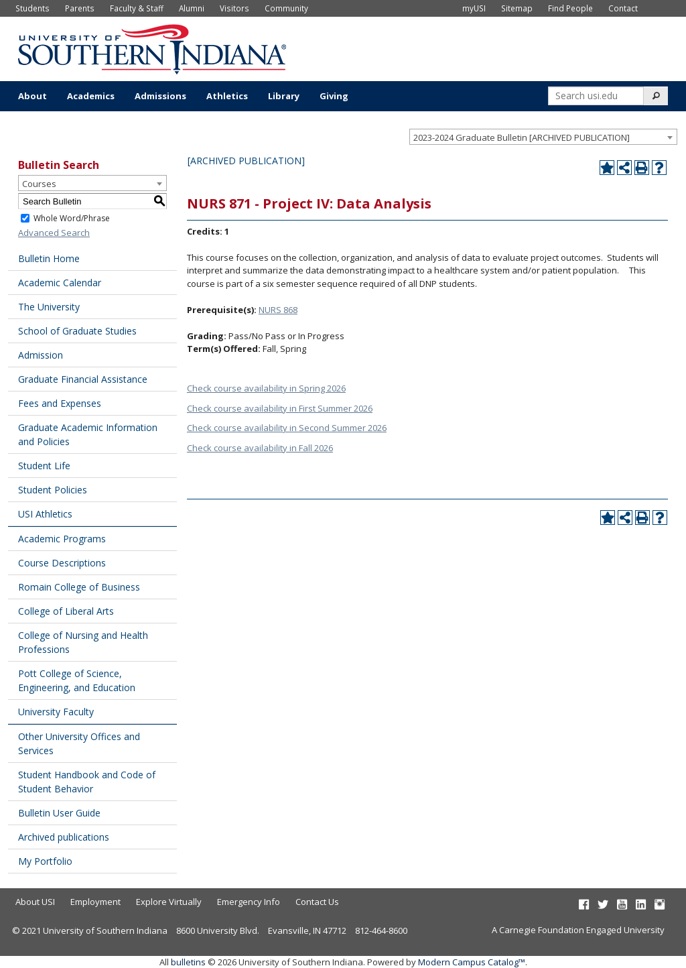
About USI (35, 902)
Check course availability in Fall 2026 (260, 448)
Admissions (160, 96)
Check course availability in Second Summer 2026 (287, 428)
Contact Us (317, 902)
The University (49, 306)
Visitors (234, 8)
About (32, 96)
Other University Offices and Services (79, 743)
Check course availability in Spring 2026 (266, 388)
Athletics (227, 96)
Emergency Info (248, 902)
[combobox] (543, 137)
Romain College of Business (79, 587)
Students (32, 8)
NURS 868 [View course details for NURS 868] (278, 310)
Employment (95, 902)
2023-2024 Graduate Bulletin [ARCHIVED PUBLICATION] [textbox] (521, 137)
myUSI (474, 8)
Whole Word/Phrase (71, 218)
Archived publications (63, 837)
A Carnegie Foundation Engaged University (578, 930)
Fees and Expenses (59, 403)
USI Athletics (45, 513)
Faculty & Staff (136, 8)
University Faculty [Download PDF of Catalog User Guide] (56, 711)
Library (283, 96)
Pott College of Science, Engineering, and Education (76, 680)
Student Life (44, 465)
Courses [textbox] (39, 184)
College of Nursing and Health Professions (83, 642)
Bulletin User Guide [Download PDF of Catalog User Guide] (59, 812)
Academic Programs (62, 538)
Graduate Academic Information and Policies (87, 434)
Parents (79, 8)
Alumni (191, 8)
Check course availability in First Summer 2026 (279, 408)
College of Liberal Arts (66, 611)
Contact (623, 8)
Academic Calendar (59, 282)
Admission (40, 355)
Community (286, 8)
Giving (334, 96)
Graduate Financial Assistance (82, 379)
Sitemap (517, 8)
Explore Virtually (169, 902)
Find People (570, 8)
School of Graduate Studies (77, 330)
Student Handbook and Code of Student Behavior (86, 781)
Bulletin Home (49, 258)
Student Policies (52, 489)
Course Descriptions (62, 562)
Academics (91, 96)
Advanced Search (54, 233)
